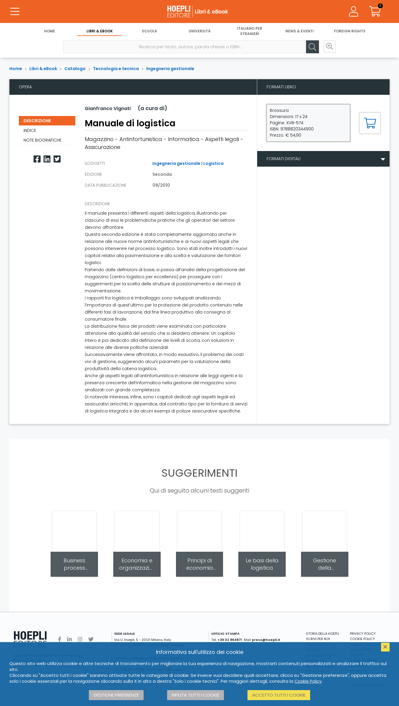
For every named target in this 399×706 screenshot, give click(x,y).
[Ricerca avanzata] (328, 47)
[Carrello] (375, 11)
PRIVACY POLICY (363, 633)
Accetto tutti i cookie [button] (278, 695)
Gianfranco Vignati (108, 108)
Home (49, 31)
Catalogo (75, 69)
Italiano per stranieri (249, 31)
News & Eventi (299, 31)
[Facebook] (37, 159)
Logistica (213, 163)
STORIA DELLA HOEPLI (322, 633)
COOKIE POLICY (362, 639)
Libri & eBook (100, 31)
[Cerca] (311, 47)
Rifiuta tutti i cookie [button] (195, 695)
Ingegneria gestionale (170, 69)
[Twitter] (57, 159)
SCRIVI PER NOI (318, 639)
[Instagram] (80, 639)
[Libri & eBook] (199, 12)
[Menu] (14, 11)
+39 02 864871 (229, 639)
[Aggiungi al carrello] (370, 123)
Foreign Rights (349, 31)
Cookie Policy (308, 681)
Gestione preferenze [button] (116, 695)
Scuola (149, 31)
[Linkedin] (47, 159)
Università (200, 31)
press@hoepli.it (266, 639)
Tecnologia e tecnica (116, 69)
